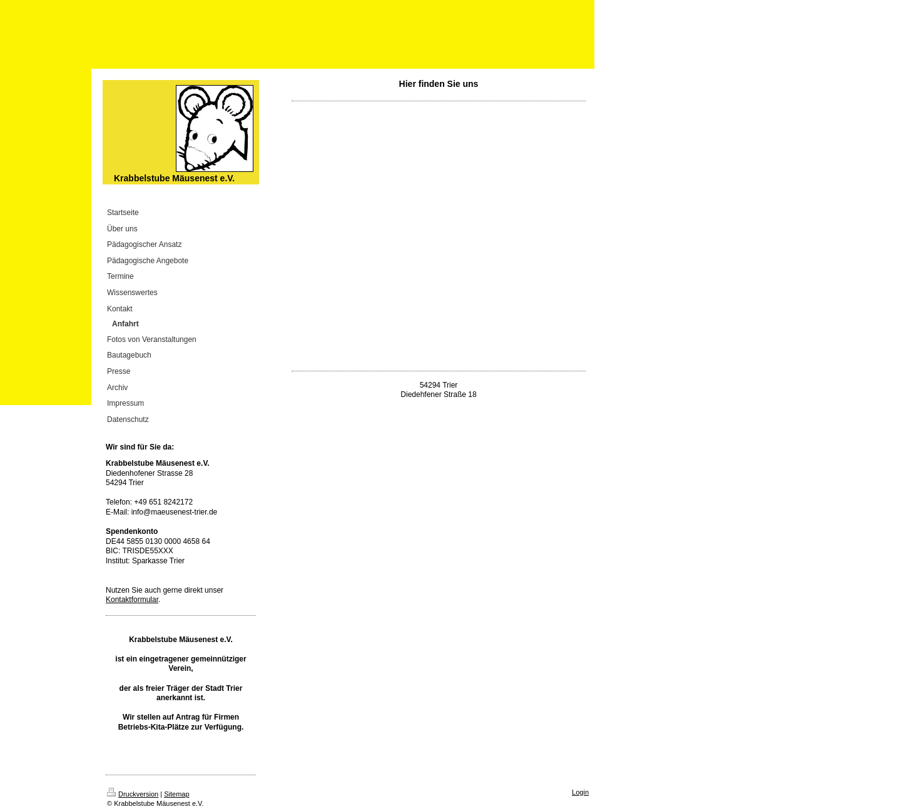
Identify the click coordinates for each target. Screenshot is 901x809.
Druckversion (132, 794)
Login (580, 792)
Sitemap (176, 794)
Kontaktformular (132, 599)
